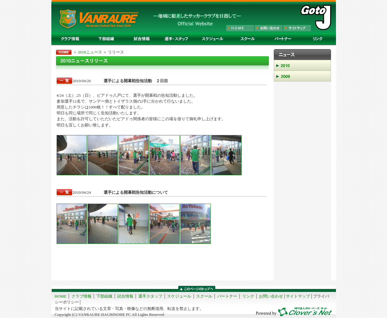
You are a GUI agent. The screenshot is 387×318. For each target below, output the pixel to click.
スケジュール (179, 296)
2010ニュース (90, 52)
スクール (204, 296)
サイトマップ (298, 296)
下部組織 (104, 296)
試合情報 (125, 296)
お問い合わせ (271, 296)
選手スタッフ (150, 296)
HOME (61, 296)
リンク (248, 296)
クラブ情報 (81, 296)
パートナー (227, 296)
